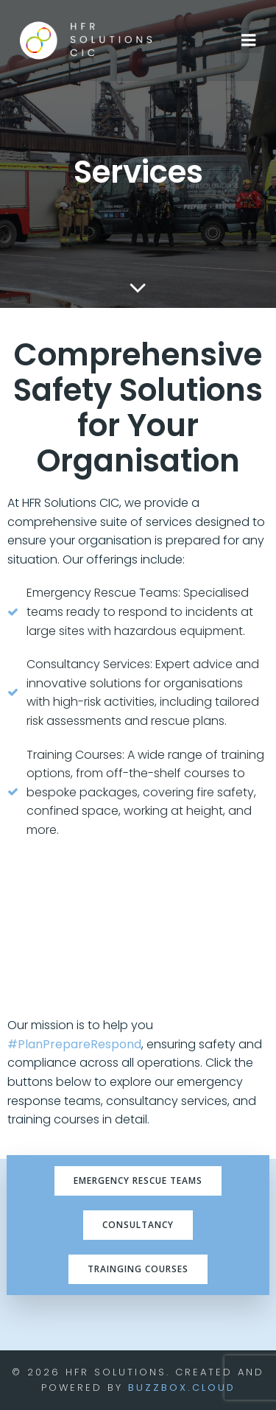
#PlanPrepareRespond (74, 1044)
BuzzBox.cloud (182, 1388)
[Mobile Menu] (248, 40)
